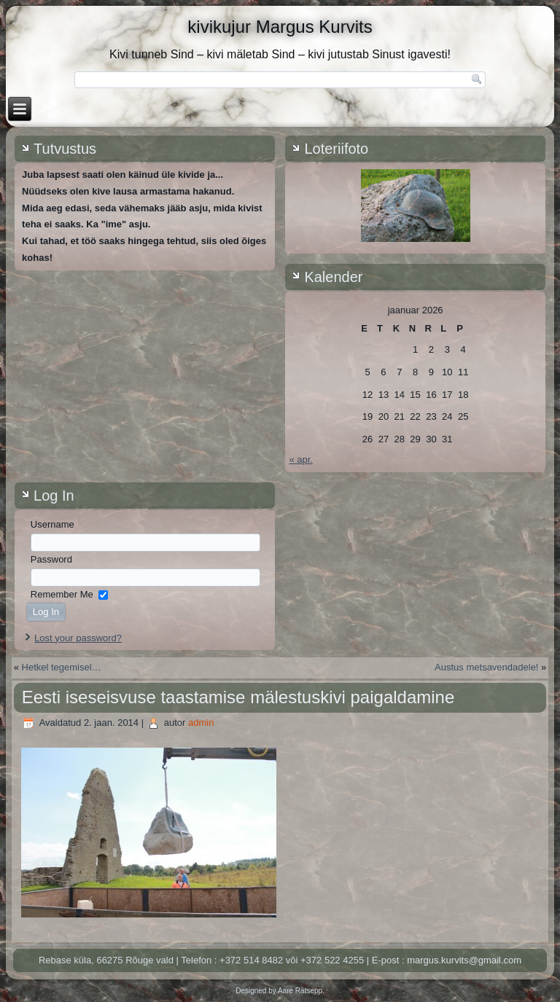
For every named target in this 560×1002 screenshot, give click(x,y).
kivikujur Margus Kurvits (279, 26)
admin (201, 722)
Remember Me (62, 594)
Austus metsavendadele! (486, 667)
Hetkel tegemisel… (61, 667)
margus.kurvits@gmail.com (464, 960)
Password (51, 559)
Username (52, 524)
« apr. (301, 459)
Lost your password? (78, 638)
